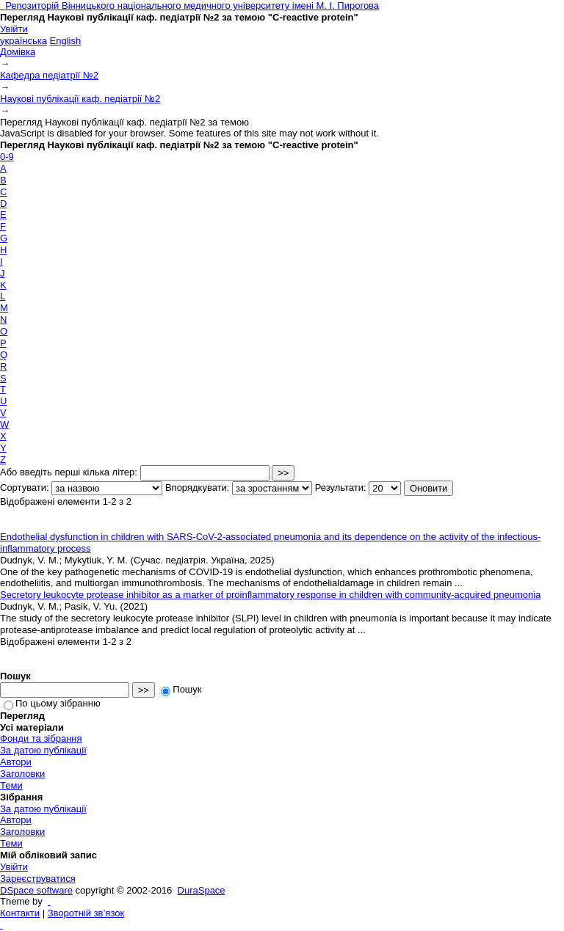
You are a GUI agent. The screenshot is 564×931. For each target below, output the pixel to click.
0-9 (7, 156)
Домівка (17, 51)
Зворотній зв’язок (86, 913)
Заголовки (22, 773)
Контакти (20, 913)
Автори (16, 761)
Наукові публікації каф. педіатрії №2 (80, 98)
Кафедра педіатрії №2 (49, 75)
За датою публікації (43, 750)
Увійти (14, 28)
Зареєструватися (38, 878)
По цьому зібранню (52, 703)
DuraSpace (201, 890)
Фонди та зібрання (41, 738)
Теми (11, 785)
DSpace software (36, 890)
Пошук (181, 689)
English (66, 40)
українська (23, 40)
